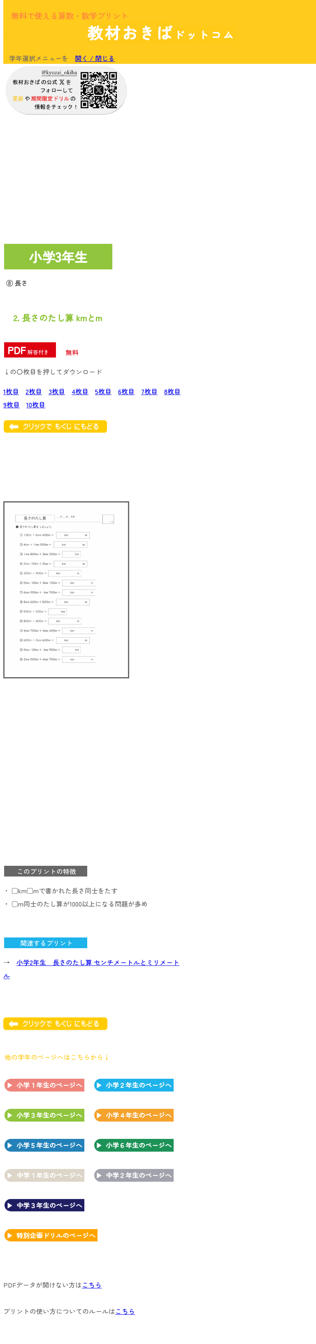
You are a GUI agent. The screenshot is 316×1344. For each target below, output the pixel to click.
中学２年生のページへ (139, 1175)
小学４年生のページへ (139, 1115)
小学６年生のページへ (139, 1145)
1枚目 (11, 391)
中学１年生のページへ (49, 1175)
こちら (92, 1285)
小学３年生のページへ (49, 1115)
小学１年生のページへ (49, 1085)
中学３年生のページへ (49, 1205)
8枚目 (172, 391)
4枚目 (80, 391)
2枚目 (34, 391)
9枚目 (11, 404)
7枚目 (149, 391)
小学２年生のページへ (139, 1085)
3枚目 (57, 391)
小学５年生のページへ (49, 1145)
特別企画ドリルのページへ (55, 1235)
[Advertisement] (246, 120)
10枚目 (35, 404)
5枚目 (103, 391)
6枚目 (126, 391)
